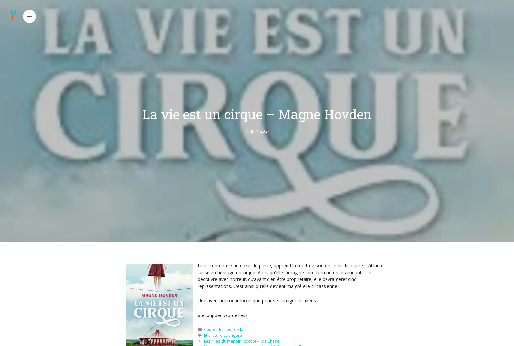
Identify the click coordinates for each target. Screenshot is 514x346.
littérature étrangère (223, 335)
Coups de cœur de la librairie (231, 329)
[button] (29, 16)
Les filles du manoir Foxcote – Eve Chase (241, 341)
